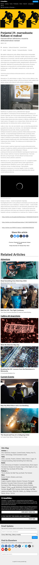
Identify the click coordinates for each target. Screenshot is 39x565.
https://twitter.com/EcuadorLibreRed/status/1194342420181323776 (20, 217)
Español (9, 50)
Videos (24, 459)
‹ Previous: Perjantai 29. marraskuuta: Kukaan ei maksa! (19, 243)
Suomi (25, 483)
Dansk (23, 489)
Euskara (30, 485)
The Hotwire (28, 473)
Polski (15, 483)
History (28, 452)
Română (3, 489)
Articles (3, 450)
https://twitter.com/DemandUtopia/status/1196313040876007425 (19, 222)
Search (25, 3)
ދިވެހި (24, 491)
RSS (7, 450)
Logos (32, 459)
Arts (2, 452)
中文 (10, 485)
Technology (8, 455)
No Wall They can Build (17, 473)
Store (20, 3)
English (4, 50)
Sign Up (35, 537)
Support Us (35, 1)
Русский (10, 483)
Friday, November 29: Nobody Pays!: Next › (19, 245)
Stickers (18, 459)
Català (21, 491)
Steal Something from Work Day (22, 461)
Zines (3, 459)
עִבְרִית (27, 489)
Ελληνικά (20, 483)
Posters (13, 459)
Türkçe (8, 487)
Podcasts (16, 3)
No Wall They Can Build (8, 469)
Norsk (3, 493)
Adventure (5, 47)
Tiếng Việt (15, 491)
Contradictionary (24, 465)
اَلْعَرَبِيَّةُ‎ (9, 489)
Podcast (3, 471)
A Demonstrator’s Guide (20, 455)
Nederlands (19, 487)
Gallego (28, 491)
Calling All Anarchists (14, 47)
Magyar (3, 487)
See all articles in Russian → (8, 7)
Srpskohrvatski (27, 487)
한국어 (35, 487)
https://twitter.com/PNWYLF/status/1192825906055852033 (18, 227)
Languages (31, 3)
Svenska (30, 50)
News (3, 455)
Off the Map (19, 469)
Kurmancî (34, 491)
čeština (25, 485)
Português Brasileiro (22, 50)
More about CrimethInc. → (29, 512)
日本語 (30, 483)
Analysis (13, 452)
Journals (7, 459)
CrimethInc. (4, 1)
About (2, 5)
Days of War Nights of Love (29, 467)
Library (7, 3)
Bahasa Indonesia (17, 485)
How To (33, 452)
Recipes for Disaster (14, 467)
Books (2, 3)
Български (4, 485)
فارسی (13, 487)
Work (31, 465)
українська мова (6, 491)
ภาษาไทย (32, 489)
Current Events (23, 47)
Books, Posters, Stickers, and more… (12, 477)
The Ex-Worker (5, 473)
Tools (11, 3)
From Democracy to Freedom (10, 465)
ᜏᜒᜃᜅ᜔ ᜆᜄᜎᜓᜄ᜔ (10, 493)
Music (28, 459)
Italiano (14, 481)
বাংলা (13, 489)
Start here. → (33, 519)
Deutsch (19, 481)
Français (14, 50)
